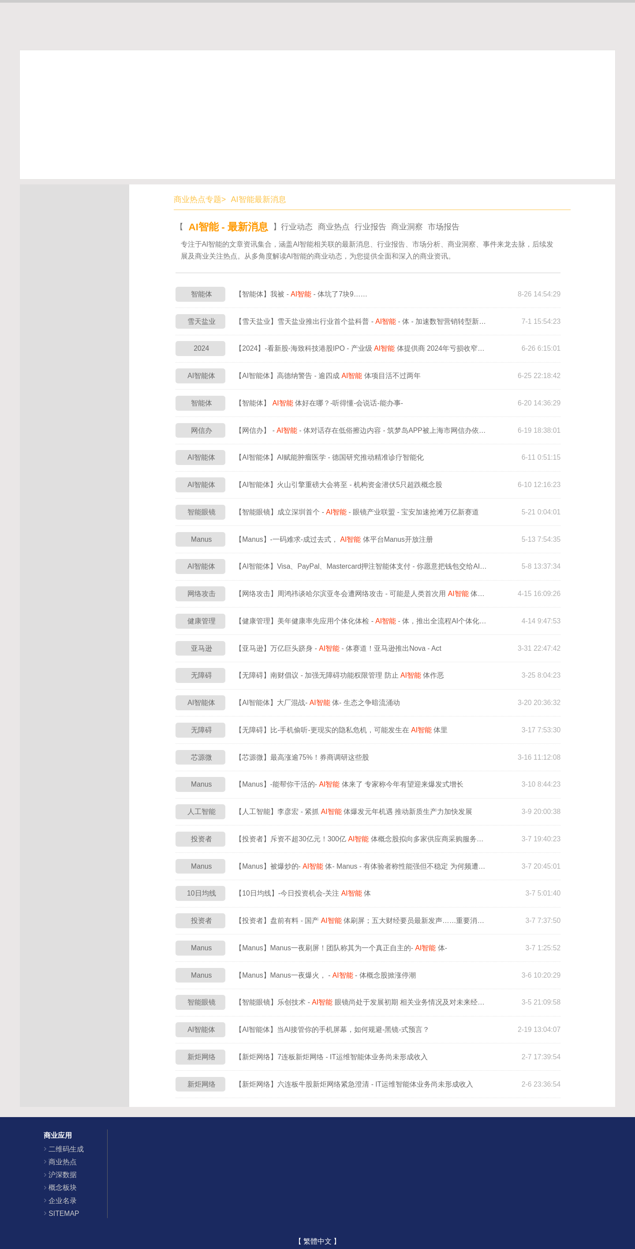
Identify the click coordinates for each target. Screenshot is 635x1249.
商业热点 (63, 1162)
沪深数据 (63, 1174)
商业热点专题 (197, 199)
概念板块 (63, 1187)
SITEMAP (64, 1213)
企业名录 (63, 1200)
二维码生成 (66, 1149)
